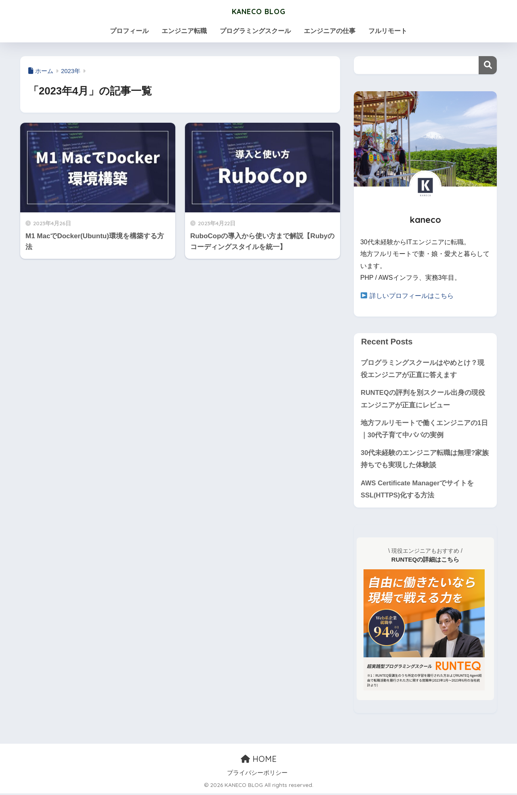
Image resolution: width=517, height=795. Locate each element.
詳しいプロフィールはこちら (412, 295)
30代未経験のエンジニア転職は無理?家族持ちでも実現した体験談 (425, 460)
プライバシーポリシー (257, 774)
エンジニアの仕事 (329, 30)
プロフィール (129, 30)
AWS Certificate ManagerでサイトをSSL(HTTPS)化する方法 (418, 490)
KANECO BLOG (258, 11)
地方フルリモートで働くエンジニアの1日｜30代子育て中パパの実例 (424, 430)
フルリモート (387, 30)
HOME (259, 761)
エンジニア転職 (184, 30)
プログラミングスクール (255, 30)
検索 (488, 65)
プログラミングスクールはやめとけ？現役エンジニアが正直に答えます (422, 369)
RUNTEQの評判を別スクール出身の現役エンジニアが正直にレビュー (423, 399)
